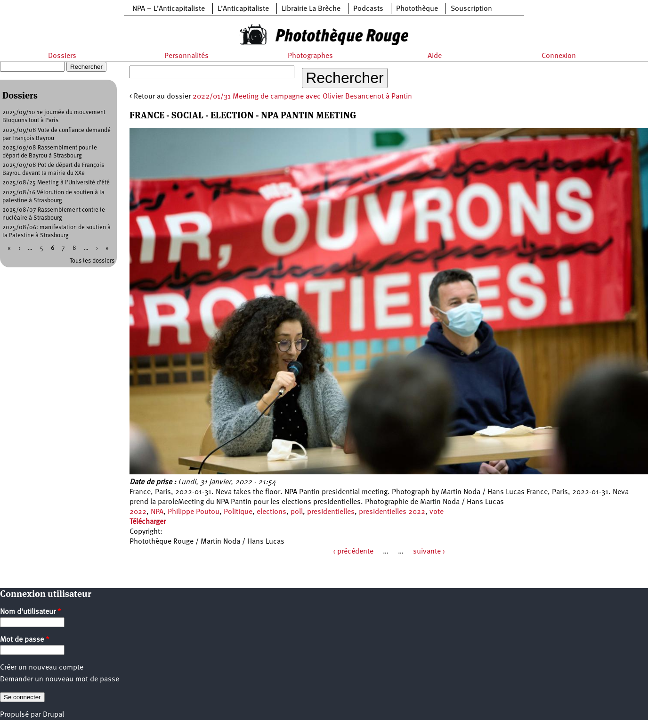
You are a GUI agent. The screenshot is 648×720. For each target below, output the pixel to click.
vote (436, 512)
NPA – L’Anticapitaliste (168, 9)
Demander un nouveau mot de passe (59, 679)
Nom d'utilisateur (30, 612)
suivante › (429, 551)
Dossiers (62, 56)
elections (271, 512)
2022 (138, 512)
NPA (157, 512)
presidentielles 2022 (392, 512)
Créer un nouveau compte (41, 667)
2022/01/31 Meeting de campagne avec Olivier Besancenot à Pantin (302, 96)
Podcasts (368, 9)
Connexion (559, 56)
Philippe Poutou (193, 512)
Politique (238, 512)
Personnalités (186, 56)
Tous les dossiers (92, 261)
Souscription (471, 9)
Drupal (53, 715)
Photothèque (417, 9)
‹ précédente (353, 551)
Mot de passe (24, 640)
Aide (435, 56)
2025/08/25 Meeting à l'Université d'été (56, 183)
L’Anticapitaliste (243, 9)
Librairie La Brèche (311, 9)
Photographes (310, 56)
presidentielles (331, 512)
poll (297, 512)
